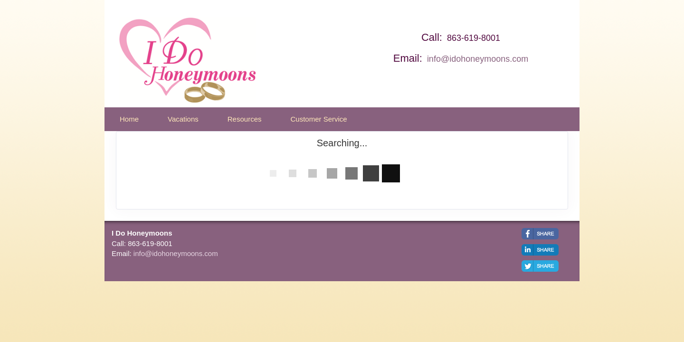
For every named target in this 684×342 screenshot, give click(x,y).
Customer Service (318, 119)
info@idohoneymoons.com (477, 59)
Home (129, 119)
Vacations (183, 119)
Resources (245, 119)
